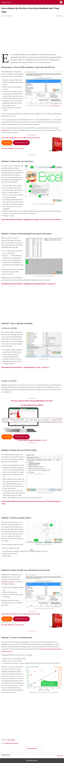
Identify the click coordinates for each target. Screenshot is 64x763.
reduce (16, 743)
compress (7, 743)
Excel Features (11, 739)
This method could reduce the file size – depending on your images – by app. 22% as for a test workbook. (31, 219)
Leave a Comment (32, 748)
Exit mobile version (32, 760)
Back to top (60, 755)
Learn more (7, 142)
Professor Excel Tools (55, 105)
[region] (32, 302)
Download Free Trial (21, 142)
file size (12, 743)
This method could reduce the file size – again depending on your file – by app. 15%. (25, 367)
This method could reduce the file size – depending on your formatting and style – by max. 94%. (28, 283)
